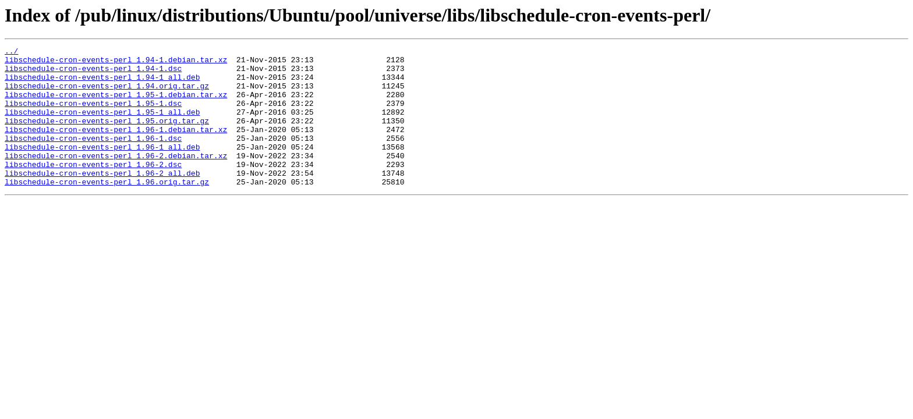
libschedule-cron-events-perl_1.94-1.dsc (93, 73)
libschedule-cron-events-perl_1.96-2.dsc (93, 188)
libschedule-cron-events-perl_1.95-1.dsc (93, 115)
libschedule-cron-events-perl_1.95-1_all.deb (102, 125)
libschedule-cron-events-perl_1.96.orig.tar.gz (107, 209)
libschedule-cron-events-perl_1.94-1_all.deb (102, 84)
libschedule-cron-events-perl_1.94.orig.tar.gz (107, 94)
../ (11, 52)
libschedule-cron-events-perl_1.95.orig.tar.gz (107, 136)
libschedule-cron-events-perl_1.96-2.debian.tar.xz (116, 178)
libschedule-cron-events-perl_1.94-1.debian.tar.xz (116, 63)
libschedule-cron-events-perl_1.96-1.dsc (93, 157)
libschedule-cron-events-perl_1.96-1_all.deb (102, 167)
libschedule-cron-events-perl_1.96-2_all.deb (102, 199)
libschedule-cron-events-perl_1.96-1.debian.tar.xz (116, 146)
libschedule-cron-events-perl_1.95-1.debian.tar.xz (116, 105)
